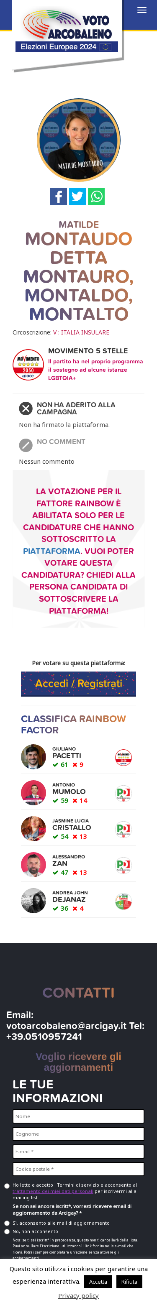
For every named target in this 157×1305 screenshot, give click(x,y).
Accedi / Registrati (78, 683)
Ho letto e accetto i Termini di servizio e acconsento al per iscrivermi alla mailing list (75, 1191)
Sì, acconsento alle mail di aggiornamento (61, 1223)
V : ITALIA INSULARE (81, 332)
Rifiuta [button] (129, 1281)
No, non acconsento (35, 1231)
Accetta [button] (98, 1281)
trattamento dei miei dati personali (53, 1191)
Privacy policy (78, 1295)
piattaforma (51, 552)
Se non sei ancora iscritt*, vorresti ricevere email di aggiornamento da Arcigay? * (72, 1209)
